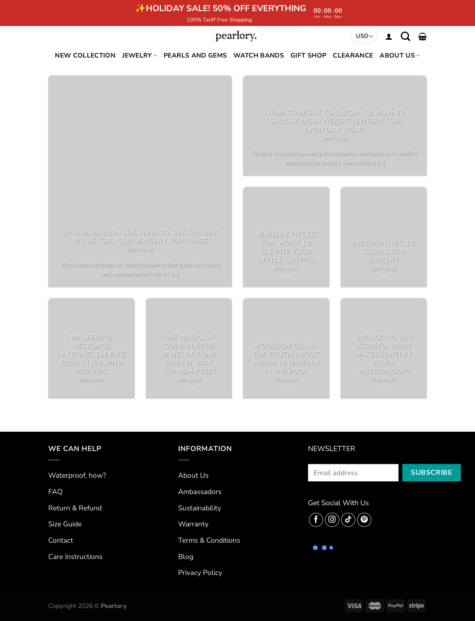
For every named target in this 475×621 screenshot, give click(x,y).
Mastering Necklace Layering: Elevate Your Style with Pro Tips (91, 354)
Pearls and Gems (195, 55)
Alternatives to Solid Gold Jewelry (383, 251)
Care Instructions (75, 557)
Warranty (193, 524)
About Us (400, 55)
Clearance (353, 55)
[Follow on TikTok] (348, 520)
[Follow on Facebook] (316, 520)
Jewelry (139, 55)
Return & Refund (75, 508)
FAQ (55, 492)
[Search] (405, 36)
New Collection (85, 55)
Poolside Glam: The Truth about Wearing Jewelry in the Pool (286, 358)
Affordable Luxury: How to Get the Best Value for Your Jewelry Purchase (140, 236)
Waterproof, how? (77, 475)
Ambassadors (200, 492)
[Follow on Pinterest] (364, 520)
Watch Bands (258, 55)
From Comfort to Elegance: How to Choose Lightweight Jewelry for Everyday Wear (335, 121)
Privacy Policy (200, 573)
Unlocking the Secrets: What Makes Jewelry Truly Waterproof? (383, 354)
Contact (60, 540)
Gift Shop (308, 55)
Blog (185, 557)
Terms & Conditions (209, 540)
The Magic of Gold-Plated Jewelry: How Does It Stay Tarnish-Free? (189, 354)
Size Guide (65, 524)
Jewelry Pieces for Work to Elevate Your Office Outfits (286, 247)
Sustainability (199, 508)
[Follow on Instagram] (332, 520)
